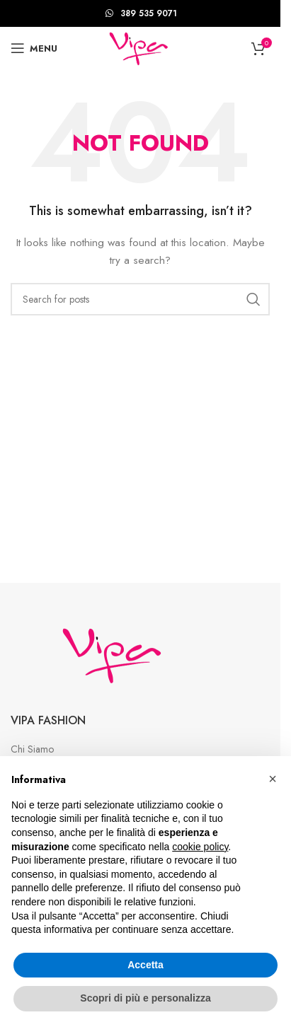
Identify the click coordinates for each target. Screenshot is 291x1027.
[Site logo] (139, 47)
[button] (272, 778)
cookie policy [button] (200, 846)
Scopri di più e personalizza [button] (145, 998)
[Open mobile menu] (34, 48)
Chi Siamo (32, 749)
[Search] (140, 299)
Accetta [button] (145, 964)
